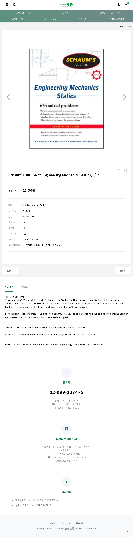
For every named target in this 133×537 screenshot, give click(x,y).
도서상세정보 (125, 26)
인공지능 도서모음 (115, 18)
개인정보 (66, 523)
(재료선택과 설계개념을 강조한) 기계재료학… (36, 500)
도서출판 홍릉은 (23, 12)
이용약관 (79, 523)
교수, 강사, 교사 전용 (110, 12)
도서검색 (66, 12)
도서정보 (9, 287)
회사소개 (54, 523)
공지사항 (66, 485)
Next (124, 96)
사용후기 (25, 287)
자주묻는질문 (50, 18)
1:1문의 (82, 18)
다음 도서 (123, 270)
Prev (8, 96)
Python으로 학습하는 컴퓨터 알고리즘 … (35, 505)
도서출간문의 (18, 18)
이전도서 (10, 270)
